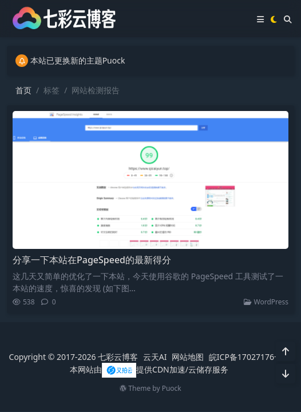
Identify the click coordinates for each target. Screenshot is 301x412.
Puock (171, 388)
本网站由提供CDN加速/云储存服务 (149, 369)
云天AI (155, 356)
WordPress (266, 302)
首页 (23, 90)
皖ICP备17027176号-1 (249, 356)
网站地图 (188, 356)
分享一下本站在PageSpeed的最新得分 (92, 259)
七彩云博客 (118, 356)
